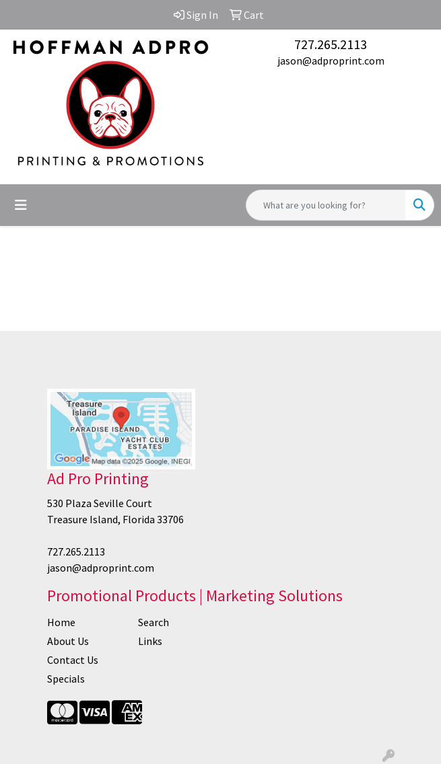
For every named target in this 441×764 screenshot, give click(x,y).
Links (150, 641)
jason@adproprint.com (330, 60)
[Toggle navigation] (21, 205)
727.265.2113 (330, 44)
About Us (68, 641)
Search (153, 622)
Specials (66, 678)
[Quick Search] (326, 205)
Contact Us (72, 659)
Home (61, 622)
